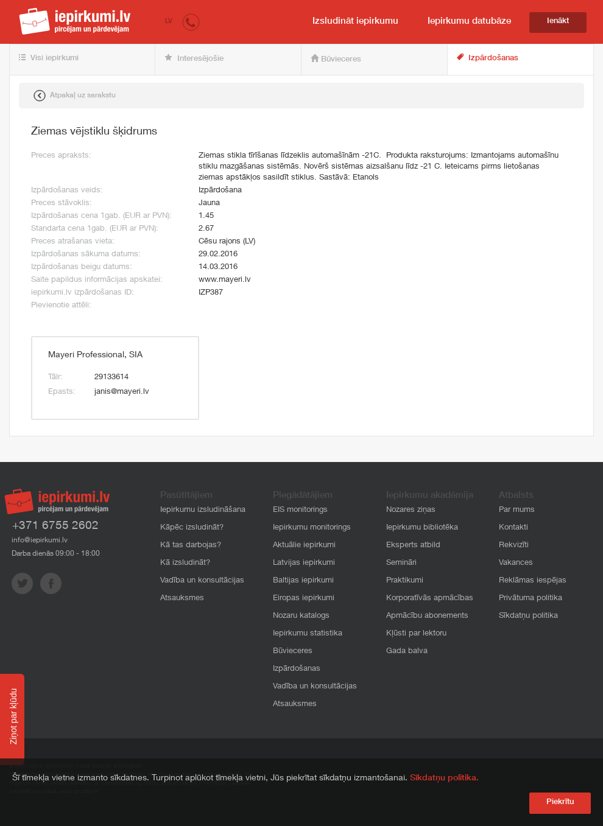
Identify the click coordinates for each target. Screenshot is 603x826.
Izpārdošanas (487, 58)
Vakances (516, 563)
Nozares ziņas (411, 510)
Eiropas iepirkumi (303, 599)
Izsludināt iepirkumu (355, 21)
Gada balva (407, 652)
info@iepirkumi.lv (40, 540)
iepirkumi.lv (75, 21)
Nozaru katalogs (301, 616)
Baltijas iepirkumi (303, 581)
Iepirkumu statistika (307, 634)
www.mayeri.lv (225, 280)
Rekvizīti (514, 546)
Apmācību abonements (427, 616)
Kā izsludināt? (185, 563)
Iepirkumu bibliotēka (422, 528)
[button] (190, 21)
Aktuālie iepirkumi (304, 546)
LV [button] (168, 21)
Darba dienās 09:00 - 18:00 (56, 554)
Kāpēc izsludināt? (192, 528)
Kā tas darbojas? (190, 546)
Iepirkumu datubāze (469, 21)
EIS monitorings (300, 510)
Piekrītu (560, 803)
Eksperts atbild (413, 546)
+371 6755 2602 (55, 526)
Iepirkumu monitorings (312, 528)
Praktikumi (404, 581)
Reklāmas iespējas (532, 581)
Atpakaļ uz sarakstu (75, 95)
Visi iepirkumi (49, 58)
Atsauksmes (182, 599)
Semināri (401, 563)
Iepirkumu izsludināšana (202, 510)
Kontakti (513, 528)
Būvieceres (336, 59)
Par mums (517, 510)
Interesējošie (194, 58)
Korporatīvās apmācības (429, 599)
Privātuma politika (530, 599)
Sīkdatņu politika (528, 616)
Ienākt (558, 22)
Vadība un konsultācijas (202, 581)
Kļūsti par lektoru (416, 634)
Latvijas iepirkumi (304, 563)
